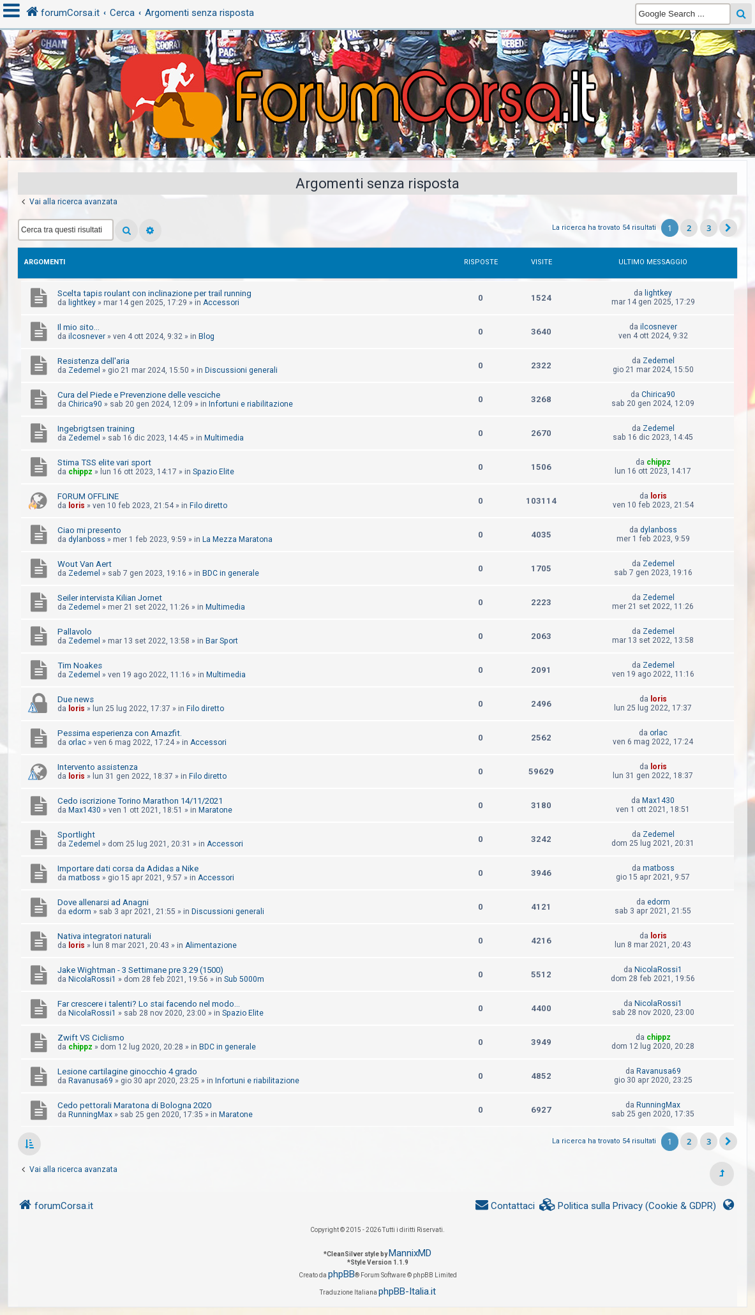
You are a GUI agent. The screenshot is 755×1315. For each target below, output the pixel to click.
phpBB (341, 1274)
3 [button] (708, 228)
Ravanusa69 (90, 1080)
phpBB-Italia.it (407, 1291)
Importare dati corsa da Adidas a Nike (127, 868)
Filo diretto (208, 505)
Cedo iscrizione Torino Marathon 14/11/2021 (140, 801)
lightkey (82, 302)
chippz (80, 471)
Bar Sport (222, 640)
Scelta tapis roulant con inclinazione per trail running (154, 293)
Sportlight (76, 834)
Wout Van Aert (84, 564)
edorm (79, 911)
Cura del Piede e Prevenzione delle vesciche (138, 395)
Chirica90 (85, 404)
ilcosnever (86, 336)
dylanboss (86, 539)
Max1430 (84, 810)
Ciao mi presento (89, 530)
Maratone (215, 810)
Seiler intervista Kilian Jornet (109, 598)
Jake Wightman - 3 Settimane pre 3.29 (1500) (140, 970)
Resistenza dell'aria (93, 361)
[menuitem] (628, 1206)
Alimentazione (211, 945)
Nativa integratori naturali (104, 936)
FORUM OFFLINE (88, 496)
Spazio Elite (213, 471)
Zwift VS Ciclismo (90, 1037)
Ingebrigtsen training (96, 428)
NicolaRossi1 (92, 979)
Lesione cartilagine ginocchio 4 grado (127, 1071)
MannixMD (410, 1253)
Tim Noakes (79, 665)
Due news (75, 699)
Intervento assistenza (97, 767)
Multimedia (224, 437)
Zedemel (84, 370)
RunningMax (90, 1114)
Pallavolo (74, 631)
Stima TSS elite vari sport (104, 462)
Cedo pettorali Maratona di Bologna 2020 (134, 1105)
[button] (728, 228)
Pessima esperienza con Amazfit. (119, 733)
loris (76, 505)
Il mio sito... (78, 327)
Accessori (221, 302)
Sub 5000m (244, 979)
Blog (206, 336)
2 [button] (689, 228)
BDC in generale (230, 573)
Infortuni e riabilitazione (251, 404)
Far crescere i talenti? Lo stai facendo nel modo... (148, 1004)
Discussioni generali (241, 370)
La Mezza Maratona (237, 539)
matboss (84, 877)
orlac (77, 742)
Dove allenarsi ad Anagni (103, 902)
